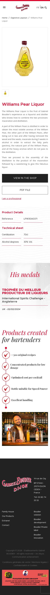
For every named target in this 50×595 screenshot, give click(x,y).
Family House (8, 512)
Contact (5, 525)
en (42, 8)
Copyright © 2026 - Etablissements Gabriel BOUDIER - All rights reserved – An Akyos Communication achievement (25, 554)
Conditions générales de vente (16, 562)
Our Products (8, 516)
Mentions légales (39, 562)
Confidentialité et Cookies (25, 565)
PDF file (25, 190)
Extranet (6, 521)
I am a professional (11, 199)
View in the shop (25, 178)
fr (38, 8)
